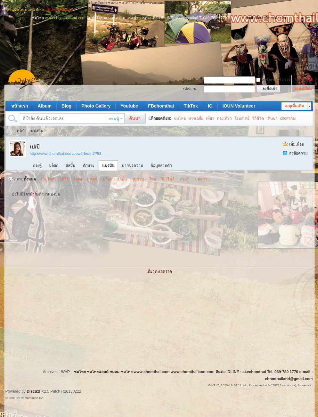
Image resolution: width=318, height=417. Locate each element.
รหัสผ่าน (189, 88)
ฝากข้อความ (132, 165)
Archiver (50, 372)
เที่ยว (210, 118)
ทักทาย (88, 165)
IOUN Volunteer (239, 105)
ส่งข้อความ (298, 153)
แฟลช (92, 179)
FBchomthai (161, 105)
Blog (66, 105)
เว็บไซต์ (47, 179)
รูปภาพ (138, 179)
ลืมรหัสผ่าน (303, 79)
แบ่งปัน (37, 131)
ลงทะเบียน (303, 88)
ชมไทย (180, 118)
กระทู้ (114, 118)
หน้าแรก (19, 105)
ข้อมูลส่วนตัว (161, 165)
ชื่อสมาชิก (188, 80)
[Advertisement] (159, 35)
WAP (65, 372)
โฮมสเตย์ (241, 118)
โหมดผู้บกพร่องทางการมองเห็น (310, 9)
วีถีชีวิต (258, 118)
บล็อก (53, 165)
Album (45, 105)
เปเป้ (21, 131)
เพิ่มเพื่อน (296, 144)
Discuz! (33, 391)
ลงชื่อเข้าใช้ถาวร (273, 79)
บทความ (202, 179)
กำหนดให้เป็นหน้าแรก (25, 9)
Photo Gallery (95, 105)
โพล (152, 179)
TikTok (191, 105)
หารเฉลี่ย (195, 118)
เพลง (78, 179)
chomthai (288, 118)
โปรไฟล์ (168, 179)
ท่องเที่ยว (224, 118)
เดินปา (272, 118)
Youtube (129, 105)
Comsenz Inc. (34, 398)
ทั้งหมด (30, 179)
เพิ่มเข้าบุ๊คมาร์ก (59, 9)
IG (210, 105)
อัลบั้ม (70, 165)
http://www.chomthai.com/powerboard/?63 (65, 153)
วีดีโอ (64, 179)
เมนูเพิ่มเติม (294, 106)
